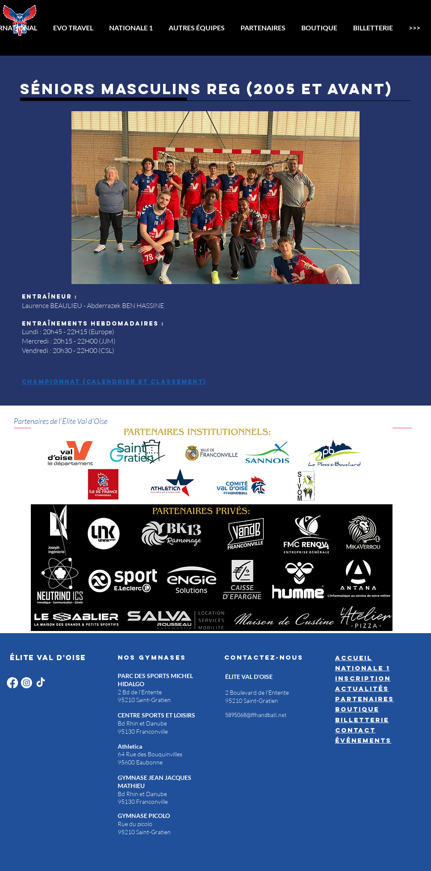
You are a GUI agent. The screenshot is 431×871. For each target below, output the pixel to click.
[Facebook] (12, 682)
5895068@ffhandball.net (255, 715)
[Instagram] (26, 682)
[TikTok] (40, 682)
